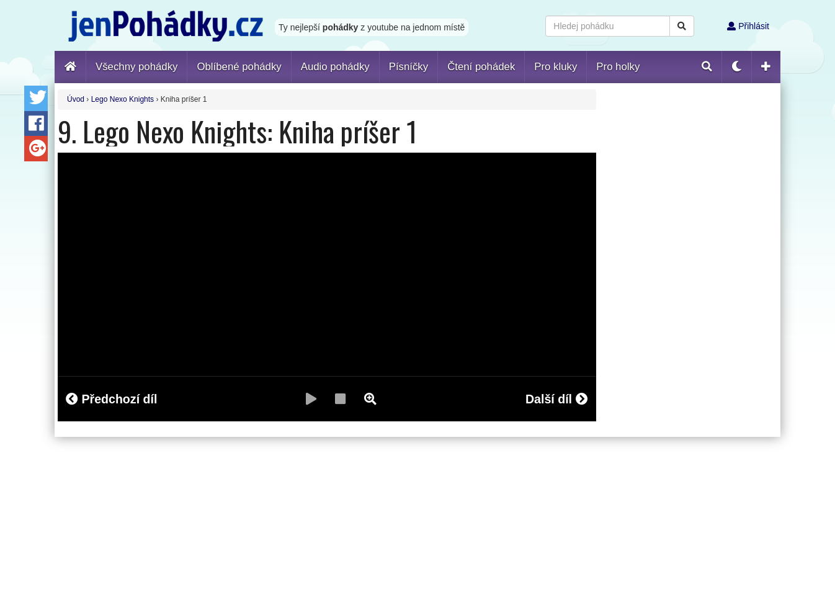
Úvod (75, 99)
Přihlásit (748, 26)
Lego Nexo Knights (122, 99)
